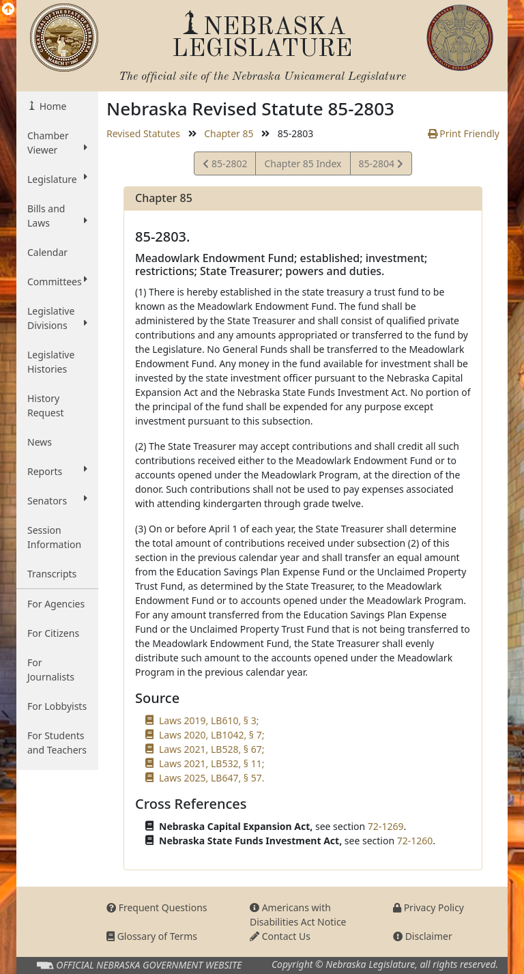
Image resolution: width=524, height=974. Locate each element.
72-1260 (415, 840)
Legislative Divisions (57, 318)
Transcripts (51, 573)
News (39, 441)
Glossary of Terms (151, 936)
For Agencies (56, 603)
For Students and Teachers (57, 742)
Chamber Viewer (57, 142)
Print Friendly (463, 133)
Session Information (54, 537)
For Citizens (53, 633)
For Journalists (50, 669)
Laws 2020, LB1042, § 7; (211, 734)
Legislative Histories (50, 361)
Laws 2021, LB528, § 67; (211, 749)
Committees (57, 281)
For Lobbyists (57, 706)
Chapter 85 (228, 133)
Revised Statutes (143, 133)
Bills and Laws (57, 215)
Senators (57, 500)
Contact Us (280, 936)
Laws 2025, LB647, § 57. (211, 777)
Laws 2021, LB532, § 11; (211, 763)
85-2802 (225, 165)
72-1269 (386, 826)
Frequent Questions (156, 907)
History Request (45, 405)
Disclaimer (422, 936)
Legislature (57, 179)
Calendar (47, 252)
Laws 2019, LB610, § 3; (209, 720)
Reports (57, 471)
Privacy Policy (428, 907)
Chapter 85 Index (302, 163)
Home (51, 106)
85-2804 (380, 165)
